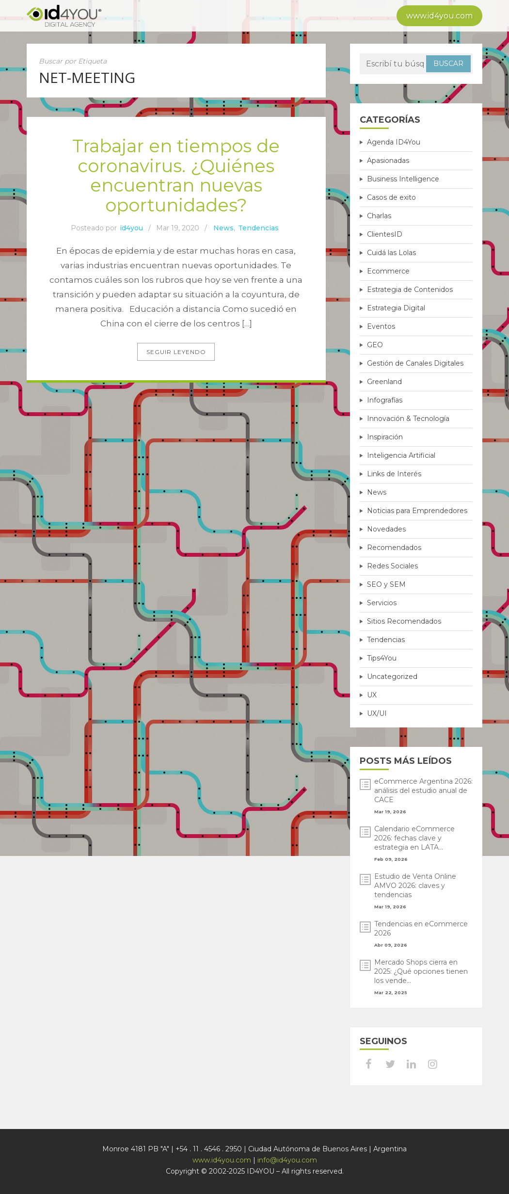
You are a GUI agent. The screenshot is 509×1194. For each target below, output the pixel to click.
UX (372, 695)
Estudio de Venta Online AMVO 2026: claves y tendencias (415, 885)
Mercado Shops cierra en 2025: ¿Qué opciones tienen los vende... (421, 971)
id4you (131, 228)
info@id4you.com (287, 1160)
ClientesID (384, 234)
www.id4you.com (439, 15)
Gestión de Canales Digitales (415, 363)
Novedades (386, 529)
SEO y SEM (386, 584)
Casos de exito (391, 197)
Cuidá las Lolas (391, 252)
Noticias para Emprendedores (417, 510)
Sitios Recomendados (404, 621)
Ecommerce (388, 271)
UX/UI (377, 713)
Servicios (382, 602)
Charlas (379, 215)
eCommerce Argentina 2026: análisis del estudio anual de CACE (423, 790)
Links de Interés (394, 473)
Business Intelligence (403, 179)
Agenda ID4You (393, 142)
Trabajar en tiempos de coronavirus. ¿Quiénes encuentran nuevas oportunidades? (176, 175)
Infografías (384, 400)
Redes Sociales (392, 566)
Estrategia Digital (396, 308)
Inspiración (385, 437)
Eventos (381, 326)
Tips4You (382, 658)
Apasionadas (388, 160)
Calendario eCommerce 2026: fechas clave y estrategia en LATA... (414, 838)
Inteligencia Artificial (401, 455)
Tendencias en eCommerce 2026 (421, 928)
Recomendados (394, 547)
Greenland (384, 381)
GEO (375, 344)
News (223, 228)
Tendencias (258, 228)
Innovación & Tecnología (408, 418)
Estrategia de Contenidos (410, 289)
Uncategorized (392, 676)
